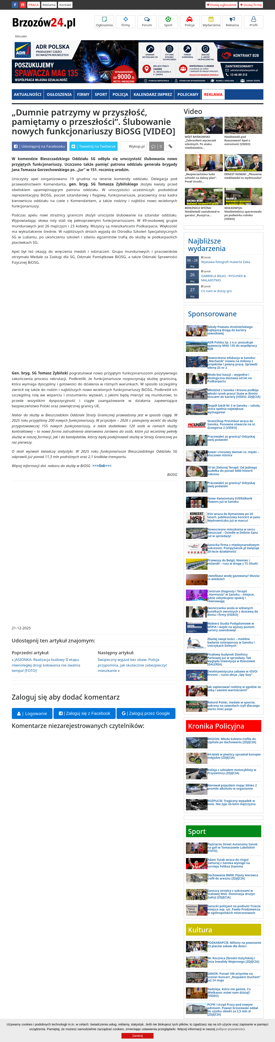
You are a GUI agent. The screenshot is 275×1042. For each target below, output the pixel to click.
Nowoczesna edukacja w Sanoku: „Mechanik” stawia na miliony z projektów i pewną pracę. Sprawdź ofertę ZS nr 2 (232, 363)
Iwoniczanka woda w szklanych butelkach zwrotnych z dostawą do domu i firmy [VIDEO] (232, 611)
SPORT (101, 94)
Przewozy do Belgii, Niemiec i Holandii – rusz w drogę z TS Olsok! (232, 561)
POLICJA (120, 94)
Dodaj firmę (250, 5)
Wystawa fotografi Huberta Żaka (223, 260)
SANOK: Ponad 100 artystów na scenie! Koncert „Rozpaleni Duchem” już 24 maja (234, 977)
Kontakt (65, 5)
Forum (147, 22)
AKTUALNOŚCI (27, 94)
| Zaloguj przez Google (146, 713)
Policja (189, 22)
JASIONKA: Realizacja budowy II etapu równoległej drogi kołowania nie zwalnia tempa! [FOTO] (46, 665)
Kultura (200, 929)
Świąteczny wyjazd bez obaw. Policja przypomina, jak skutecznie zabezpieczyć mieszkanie (132, 665)
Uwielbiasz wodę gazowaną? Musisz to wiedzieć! (233, 577)
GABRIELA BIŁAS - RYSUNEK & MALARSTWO (223, 276)
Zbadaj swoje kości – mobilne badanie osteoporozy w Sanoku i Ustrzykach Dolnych (231, 642)
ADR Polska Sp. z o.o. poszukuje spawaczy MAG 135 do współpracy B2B (232, 345)
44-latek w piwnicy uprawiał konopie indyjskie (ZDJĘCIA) (234, 756)
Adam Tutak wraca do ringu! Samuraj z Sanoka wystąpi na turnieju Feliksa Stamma (228, 863)
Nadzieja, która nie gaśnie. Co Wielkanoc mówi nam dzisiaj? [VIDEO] (229, 992)
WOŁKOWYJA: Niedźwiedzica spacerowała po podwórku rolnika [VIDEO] (243, 213)
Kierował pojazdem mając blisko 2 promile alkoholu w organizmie (232, 787)
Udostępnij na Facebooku (39, 146)
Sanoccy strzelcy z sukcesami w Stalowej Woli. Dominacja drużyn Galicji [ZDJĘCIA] (231, 894)
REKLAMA (213, 94)
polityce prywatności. (231, 1029)
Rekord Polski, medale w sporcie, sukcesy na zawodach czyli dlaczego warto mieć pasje (233, 705)
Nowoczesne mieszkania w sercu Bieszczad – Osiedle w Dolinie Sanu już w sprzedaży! (232, 532)
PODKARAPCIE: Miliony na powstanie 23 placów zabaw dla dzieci (234, 944)
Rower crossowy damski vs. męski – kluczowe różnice (233, 453)
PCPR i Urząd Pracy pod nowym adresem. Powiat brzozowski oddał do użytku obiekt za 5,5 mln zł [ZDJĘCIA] (232, 1009)
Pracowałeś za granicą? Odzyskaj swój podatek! (231, 438)
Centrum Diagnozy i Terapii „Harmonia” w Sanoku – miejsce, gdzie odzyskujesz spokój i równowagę (231, 596)
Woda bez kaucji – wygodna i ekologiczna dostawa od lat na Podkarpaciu (229, 377)
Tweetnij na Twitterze (94, 146)
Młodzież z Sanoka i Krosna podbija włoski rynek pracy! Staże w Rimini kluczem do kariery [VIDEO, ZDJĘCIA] (234, 393)
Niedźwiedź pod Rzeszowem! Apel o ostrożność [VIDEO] (237, 140)
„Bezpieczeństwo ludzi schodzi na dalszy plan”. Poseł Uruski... (201, 177)
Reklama (49, 5)
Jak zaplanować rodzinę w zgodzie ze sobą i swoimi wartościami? (234, 688)
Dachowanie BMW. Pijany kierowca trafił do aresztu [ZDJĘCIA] (232, 876)
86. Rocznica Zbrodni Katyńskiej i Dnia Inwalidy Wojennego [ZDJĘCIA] (233, 959)
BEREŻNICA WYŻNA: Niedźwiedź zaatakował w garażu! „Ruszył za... (202, 211)
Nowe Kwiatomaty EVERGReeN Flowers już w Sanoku (229, 500)
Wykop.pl (136, 146)
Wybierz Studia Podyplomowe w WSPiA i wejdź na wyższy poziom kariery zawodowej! (231, 626)
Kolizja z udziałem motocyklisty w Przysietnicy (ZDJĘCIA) (231, 771)
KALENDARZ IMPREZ (153, 94)
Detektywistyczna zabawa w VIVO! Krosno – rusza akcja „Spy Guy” (232, 673)
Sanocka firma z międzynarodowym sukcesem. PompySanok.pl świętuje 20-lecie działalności (233, 548)
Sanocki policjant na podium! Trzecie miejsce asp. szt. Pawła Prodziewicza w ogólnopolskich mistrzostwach (234, 909)
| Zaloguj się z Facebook (84, 713)
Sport (168, 22)
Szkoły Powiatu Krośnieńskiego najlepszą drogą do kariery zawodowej (230, 330)
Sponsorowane (212, 313)
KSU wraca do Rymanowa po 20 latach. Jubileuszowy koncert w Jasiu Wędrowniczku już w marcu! (233, 517)
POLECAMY (187, 94)
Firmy (125, 22)
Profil (253, 22)
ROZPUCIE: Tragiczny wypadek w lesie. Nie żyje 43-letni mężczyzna (231, 802)
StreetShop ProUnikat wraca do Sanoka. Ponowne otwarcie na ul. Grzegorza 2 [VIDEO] (231, 424)
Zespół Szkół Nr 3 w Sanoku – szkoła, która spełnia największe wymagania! (234, 408)
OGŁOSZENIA (59, 94)
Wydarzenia (211, 22)
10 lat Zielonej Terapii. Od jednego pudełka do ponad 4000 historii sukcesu (232, 470)
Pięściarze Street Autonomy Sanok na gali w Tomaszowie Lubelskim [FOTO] (232, 847)
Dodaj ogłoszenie (221, 5)
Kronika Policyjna (216, 726)
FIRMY (83, 94)
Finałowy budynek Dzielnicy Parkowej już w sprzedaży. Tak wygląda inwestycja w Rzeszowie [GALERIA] (231, 659)
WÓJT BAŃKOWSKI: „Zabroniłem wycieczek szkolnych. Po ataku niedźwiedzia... (200, 142)
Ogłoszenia (104, 22)
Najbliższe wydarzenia (207, 244)
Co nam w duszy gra (223, 289)
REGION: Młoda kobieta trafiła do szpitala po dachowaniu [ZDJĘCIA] (231, 740)
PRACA (34, 5)
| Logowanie (32, 713)
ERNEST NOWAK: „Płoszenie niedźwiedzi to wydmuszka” (243, 176)
